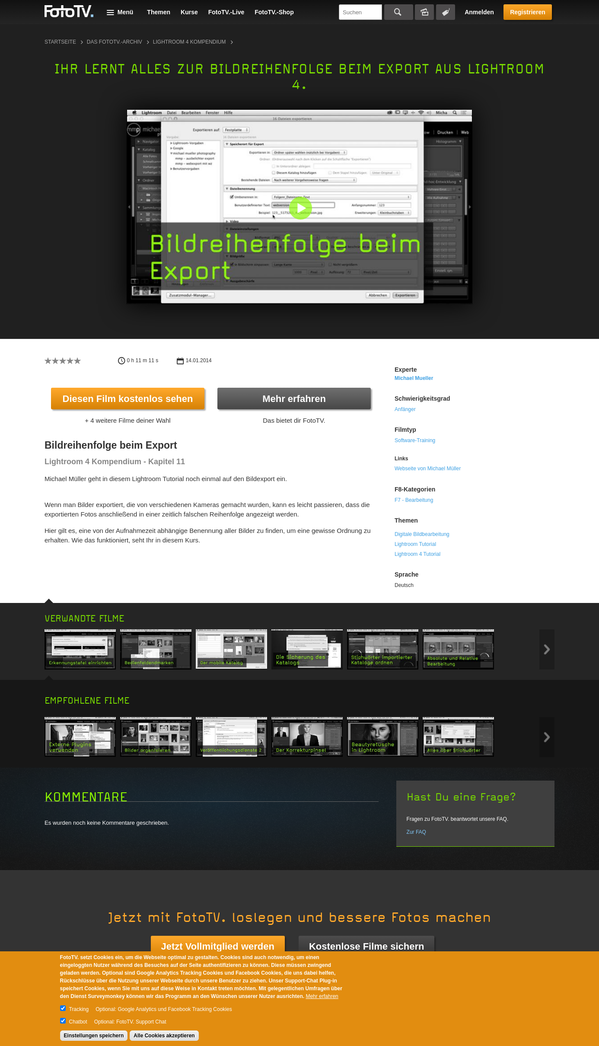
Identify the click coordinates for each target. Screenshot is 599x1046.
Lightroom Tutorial (415, 544)
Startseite (60, 42)
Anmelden (479, 12)
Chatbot (78, 1022)
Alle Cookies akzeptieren (164, 1036)
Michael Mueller (414, 378)
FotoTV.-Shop (274, 12)
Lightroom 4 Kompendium (189, 42)
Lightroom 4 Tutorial (417, 554)
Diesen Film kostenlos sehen (128, 398)
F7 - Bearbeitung (414, 500)
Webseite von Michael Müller (428, 469)
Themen (158, 12)
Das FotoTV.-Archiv (114, 42)
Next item (546, 649)
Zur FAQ (416, 832)
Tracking (79, 1009)
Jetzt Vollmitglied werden (217, 946)
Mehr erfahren (294, 398)
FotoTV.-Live (226, 12)
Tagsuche (445, 12)
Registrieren (527, 12)
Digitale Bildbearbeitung (422, 534)
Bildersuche (424, 12)
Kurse (189, 12)
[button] (301, 209)
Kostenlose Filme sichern (366, 946)
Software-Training (415, 440)
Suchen (398, 12)
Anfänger (405, 409)
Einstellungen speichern (94, 1036)
